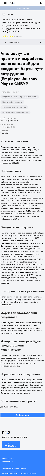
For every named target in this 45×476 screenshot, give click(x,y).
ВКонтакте (8, 458)
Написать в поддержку (10, 471)
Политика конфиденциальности (14, 468)
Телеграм (8, 461)
